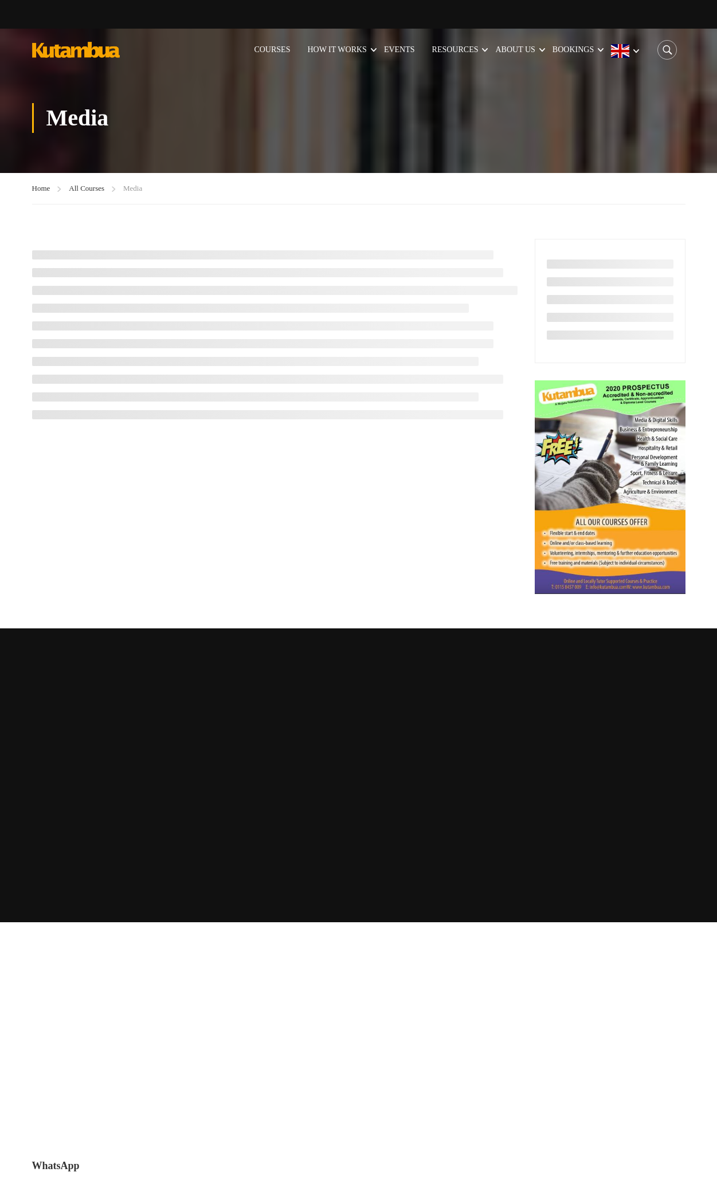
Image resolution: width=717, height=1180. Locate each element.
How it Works (336, 49)
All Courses (86, 188)
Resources (455, 49)
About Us (515, 49)
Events (399, 49)
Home (41, 188)
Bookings (573, 49)
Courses (272, 49)
